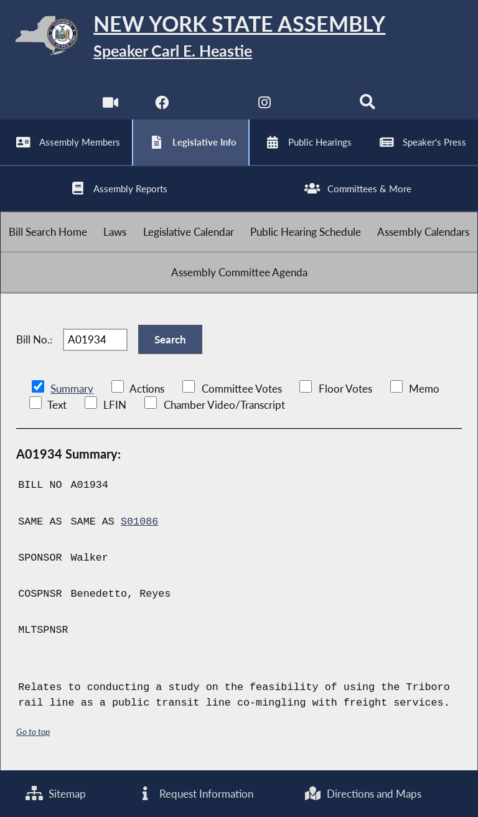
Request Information (194, 793)
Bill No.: (34, 339)
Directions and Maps (362, 793)
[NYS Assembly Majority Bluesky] (316, 105)
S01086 (139, 522)
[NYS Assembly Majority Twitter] (213, 105)
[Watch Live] (110, 105)
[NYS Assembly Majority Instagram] (265, 105)
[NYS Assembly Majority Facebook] (162, 105)
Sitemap (56, 793)
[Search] (368, 105)
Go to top (33, 731)
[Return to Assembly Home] (239, 37)
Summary (71, 388)
